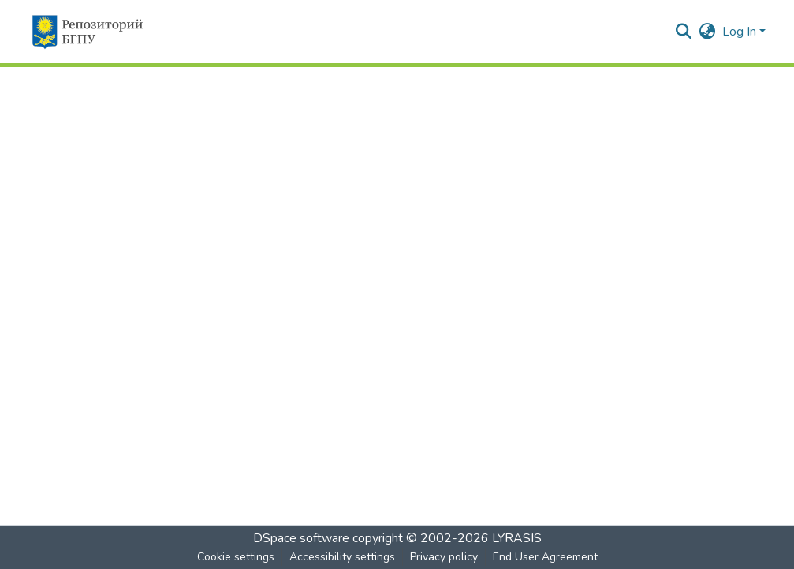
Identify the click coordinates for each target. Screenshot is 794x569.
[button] (87, 31)
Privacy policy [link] (444, 556)
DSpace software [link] (301, 538)
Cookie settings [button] (235, 556)
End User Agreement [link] (545, 556)
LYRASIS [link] (517, 538)
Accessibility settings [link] (342, 556)
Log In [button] (740, 31)
